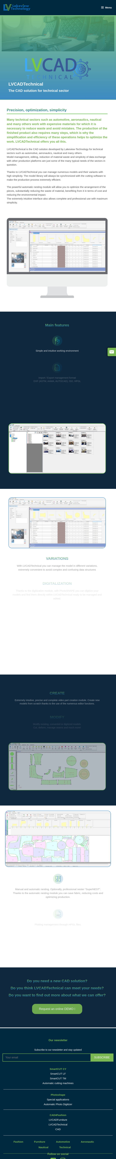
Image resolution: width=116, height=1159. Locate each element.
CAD (58, 1129)
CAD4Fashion (58, 1115)
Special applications (58, 1099)
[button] (57, 1009)
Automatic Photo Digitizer (58, 1104)
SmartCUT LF (58, 1073)
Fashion (18, 1141)
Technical (65, 1147)
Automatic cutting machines (58, 1083)
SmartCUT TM (58, 1078)
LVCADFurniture (58, 1119)
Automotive (63, 1141)
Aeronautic (87, 1141)
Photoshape (58, 1094)
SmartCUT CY (58, 1069)
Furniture (39, 1141)
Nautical (43, 1147)
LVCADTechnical (58, 1124)
